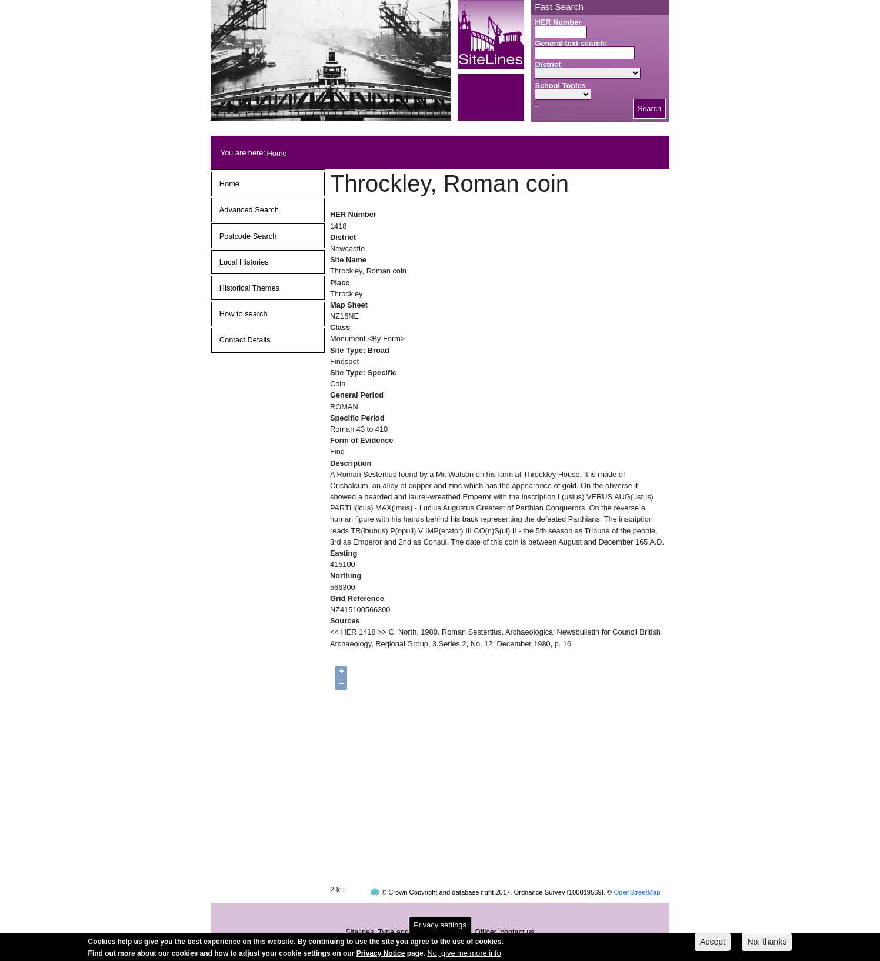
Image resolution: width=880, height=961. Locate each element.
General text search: (571, 43)
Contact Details (245, 339)
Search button (537, 106)
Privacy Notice (380, 955)
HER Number (558, 22)
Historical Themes (249, 287)
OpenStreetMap (637, 869)
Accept (712, 944)
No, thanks (766, 944)
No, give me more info (464, 954)
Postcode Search (247, 236)
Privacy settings (440, 927)
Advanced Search (249, 209)
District (548, 64)
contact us (517, 909)
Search (650, 108)
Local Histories (244, 262)
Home (277, 152)
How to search (243, 313)
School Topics (560, 85)
